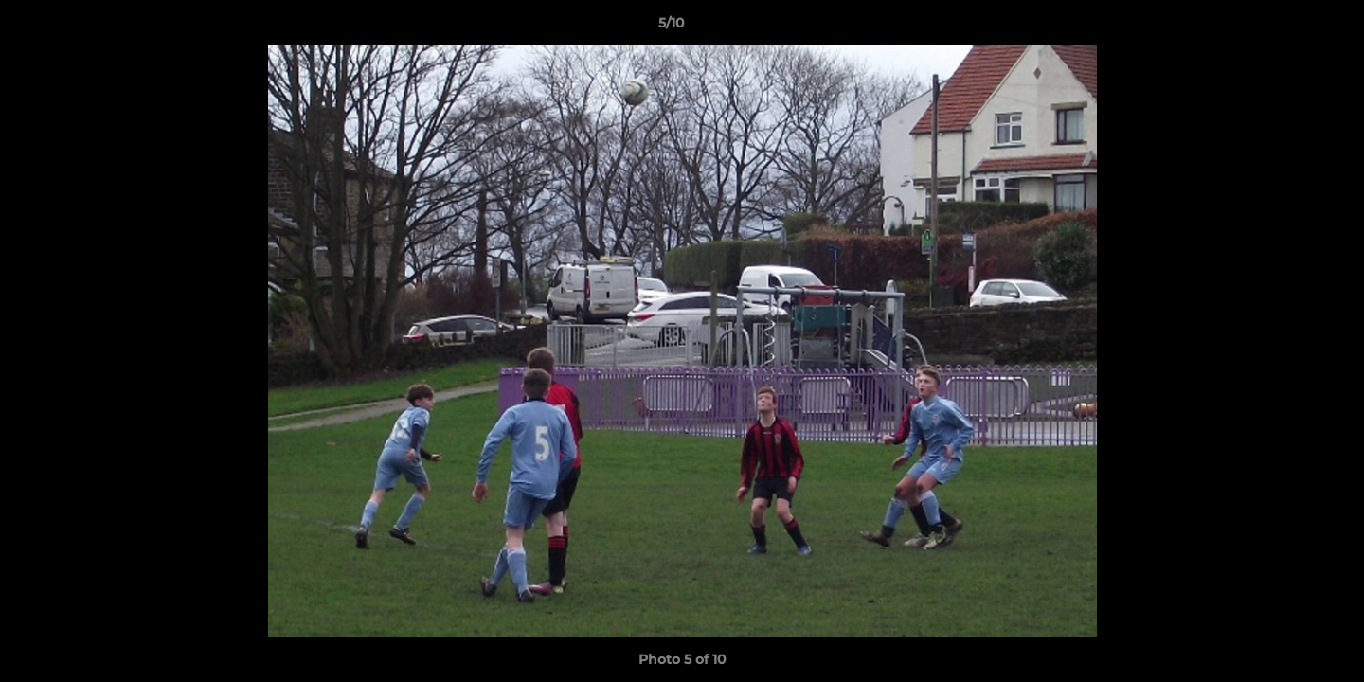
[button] (1284, 27)
